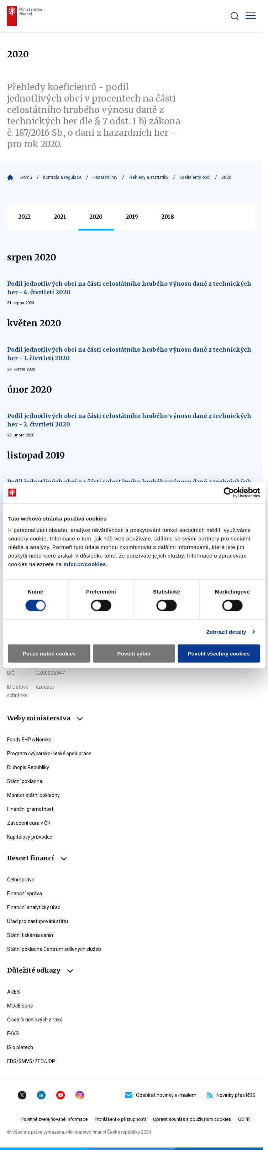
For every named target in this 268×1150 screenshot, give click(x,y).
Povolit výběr (134, 653)
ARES (13, 992)
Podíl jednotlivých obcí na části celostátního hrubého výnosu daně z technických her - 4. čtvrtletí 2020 (129, 288)
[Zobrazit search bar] (234, 16)
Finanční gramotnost (30, 809)
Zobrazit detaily (226, 632)
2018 (168, 216)
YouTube (60, 1095)
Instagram (79, 1095)
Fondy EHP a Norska (29, 739)
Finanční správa (24, 893)
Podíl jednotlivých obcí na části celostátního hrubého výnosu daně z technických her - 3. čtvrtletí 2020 (129, 354)
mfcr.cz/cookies (85, 564)
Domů (26, 177)
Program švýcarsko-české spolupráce (49, 753)
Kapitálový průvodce (29, 837)
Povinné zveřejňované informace (54, 1119)
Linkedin (41, 1095)
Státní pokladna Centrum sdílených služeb (54, 949)
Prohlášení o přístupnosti (120, 1119)
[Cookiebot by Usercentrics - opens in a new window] (229, 492)
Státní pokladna (24, 781)
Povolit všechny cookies (219, 653)
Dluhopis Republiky (28, 767)
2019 (132, 216)
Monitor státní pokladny (33, 795)
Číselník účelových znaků (35, 1019)
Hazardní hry (105, 177)
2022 (25, 216)
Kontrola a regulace (62, 177)
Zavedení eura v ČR (29, 823)
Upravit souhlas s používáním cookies (192, 1119)
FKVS (13, 1033)
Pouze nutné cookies (49, 653)
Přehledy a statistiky (148, 177)
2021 (60, 216)
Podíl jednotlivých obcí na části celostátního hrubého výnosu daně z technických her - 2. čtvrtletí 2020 (129, 420)
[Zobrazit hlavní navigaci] (251, 16)
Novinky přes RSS (231, 1095)
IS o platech (20, 1047)
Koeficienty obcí (194, 177)
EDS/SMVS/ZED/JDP (31, 1061)
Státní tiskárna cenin (30, 935)
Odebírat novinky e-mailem (160, 1095)
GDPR (244, 1119)
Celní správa (21, 879)
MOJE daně (20, 1006)
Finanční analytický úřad (34, 907)
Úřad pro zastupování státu (37, 921)
